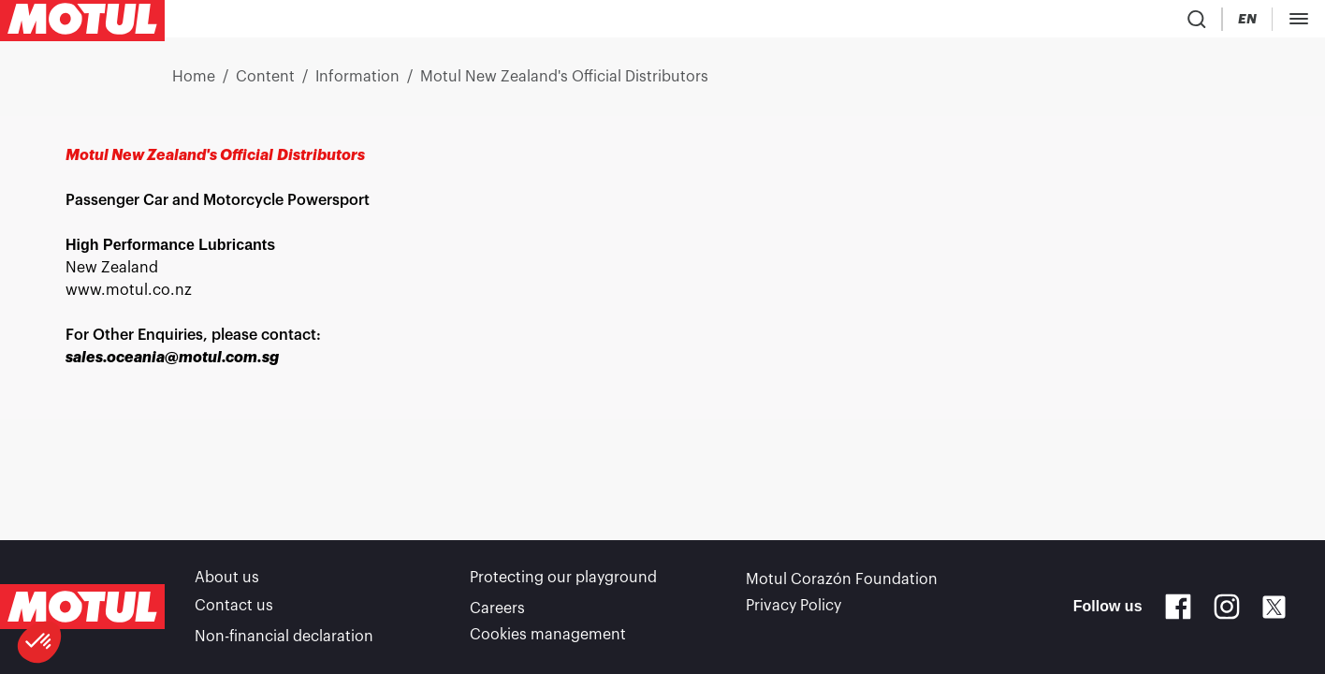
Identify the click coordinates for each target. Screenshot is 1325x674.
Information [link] (357, 84)
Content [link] (265, 84)
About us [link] (227, 584)
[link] (491, 22)
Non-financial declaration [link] (284, 636)
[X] (1274, 611)
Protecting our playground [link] (563, 584)
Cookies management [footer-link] (548, 636)
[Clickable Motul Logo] (82, 22)
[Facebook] (1178, 610)
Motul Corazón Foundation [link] (842, 584)
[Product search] (937, 22)
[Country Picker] (982, 23)
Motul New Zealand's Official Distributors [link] (564, 84)
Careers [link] (497, 610)
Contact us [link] (234, 610)
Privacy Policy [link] (793, 610)
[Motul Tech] (1109, 22)
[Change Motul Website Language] (1036, 23)
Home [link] (193, 84)
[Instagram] (1227, 610)
